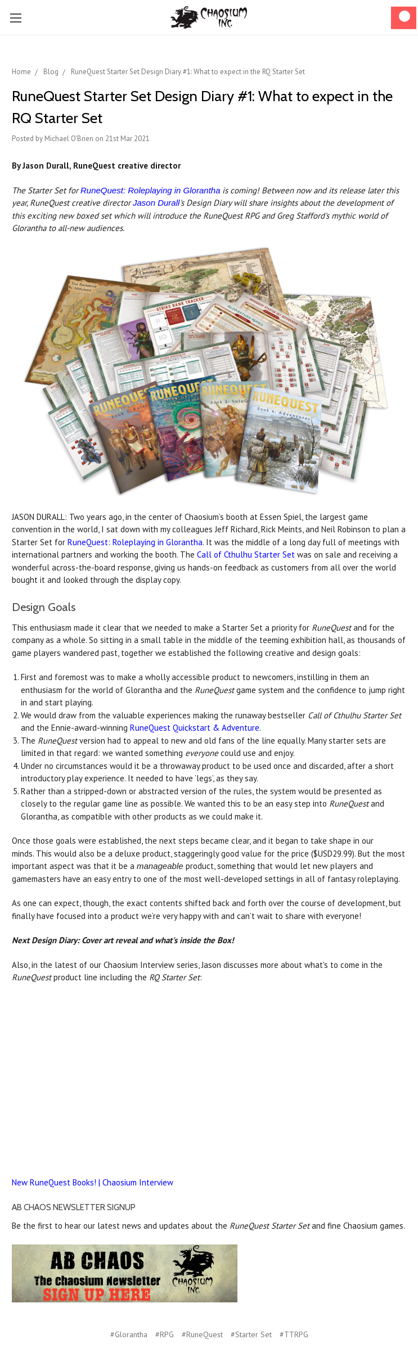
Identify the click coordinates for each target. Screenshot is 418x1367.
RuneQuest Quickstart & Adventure (194, 727)
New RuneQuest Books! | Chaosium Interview (92, 1182)
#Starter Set (251, 1334)
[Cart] (403, 17)
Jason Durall (156, 202)
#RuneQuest (202, 1334)
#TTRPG (294, 1334)
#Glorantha (128, 1334)
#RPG (164, 1334)
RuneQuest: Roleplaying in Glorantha (150, 190)
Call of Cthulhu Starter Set (246, 554)
